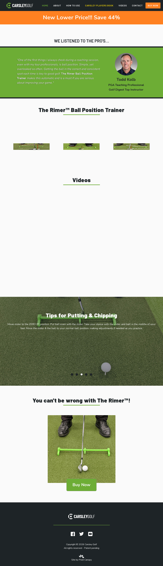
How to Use (73, 5)
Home (45, 5)
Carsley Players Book (99, 5)
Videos (123, 5)
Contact (137, 5)
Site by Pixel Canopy (81, 559)
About (57, 5)
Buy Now (153, 5)
